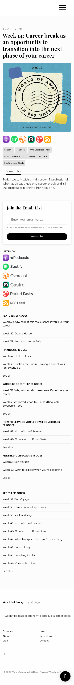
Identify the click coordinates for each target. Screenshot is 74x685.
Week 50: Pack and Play (17, 515)
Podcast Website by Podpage (54, 672)
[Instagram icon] (4, 654)
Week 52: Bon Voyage (16, 461)
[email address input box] (37, 220)
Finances (9, 349)
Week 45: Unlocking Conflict (20, 555)
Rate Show (46, 636)
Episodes (8, 631)
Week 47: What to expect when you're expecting (32, 469)
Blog (5, 640)
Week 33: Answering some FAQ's (23, 341)
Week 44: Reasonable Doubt (20, 563)
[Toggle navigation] (62, 8)
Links (42, 631)
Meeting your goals (16, 455)
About (6, 636)
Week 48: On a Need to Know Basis (24, 439)
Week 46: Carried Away (16, 547)
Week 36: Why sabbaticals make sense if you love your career (36, 323)
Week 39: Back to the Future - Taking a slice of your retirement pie (34, 366)
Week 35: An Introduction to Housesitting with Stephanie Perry (31, 403)
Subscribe (37, 236)
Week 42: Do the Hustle (17, 333)
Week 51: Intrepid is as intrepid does (24, 507)
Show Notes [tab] (13, 171)
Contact (44, 640)
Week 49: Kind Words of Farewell (23, 431)
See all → (8, 375)
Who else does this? (16, 384)
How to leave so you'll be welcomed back (31, 422)
